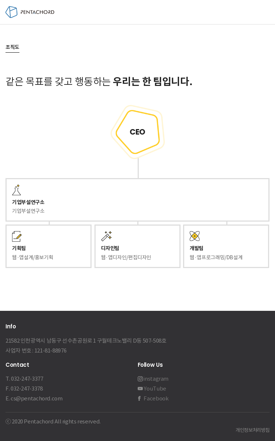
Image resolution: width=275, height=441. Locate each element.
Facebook (156, 398)
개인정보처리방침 (252, 430)
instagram (156, 378)
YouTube (155, 388)
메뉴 (263, 12)
